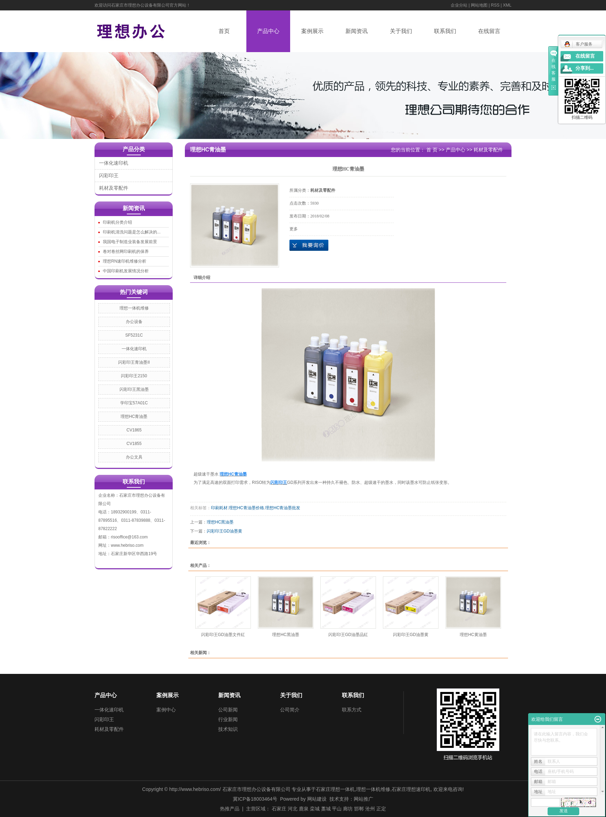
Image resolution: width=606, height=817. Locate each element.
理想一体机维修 (134, 308)
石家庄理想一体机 (335, 789)
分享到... (584, 68)
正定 (381, 808)
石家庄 (279, 808)
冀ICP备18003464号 (255, 799)
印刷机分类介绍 (117, 222)
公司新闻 (228, 709)
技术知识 (228, 729)
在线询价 (308, 245)
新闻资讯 (356, 31)
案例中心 (166, 709)
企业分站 (459, 5)
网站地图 (479, 5)
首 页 (431, 149)
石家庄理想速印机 (411, 789)
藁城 (326, 808)
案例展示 (312, 31)
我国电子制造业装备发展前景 (130, 241)
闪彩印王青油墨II (134, 362)
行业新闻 (228, 719)
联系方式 (351, 709)
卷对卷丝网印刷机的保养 (126, 251)
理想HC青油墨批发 (282, 507)
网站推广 (363, 799)
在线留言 (489, 31)
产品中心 (268, 31)
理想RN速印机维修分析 (124, 261)
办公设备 (134, 321)
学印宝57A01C (134, 403)
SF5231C (134, 335)
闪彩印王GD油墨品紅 (348, 634)
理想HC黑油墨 (220, 522)
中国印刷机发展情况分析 (126, 271)
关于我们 (401, 31)
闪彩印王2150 (134, 375)
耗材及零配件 (113, 188)
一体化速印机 (113, 163)
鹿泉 (304, 808)
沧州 (370, 808)
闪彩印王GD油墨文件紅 (223, 634)
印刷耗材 (219, 507)
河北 (292, 808)
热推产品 (229, 808)
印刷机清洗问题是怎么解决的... (132, 232)
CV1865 (133, 430)
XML (507, 5)
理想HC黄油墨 (473, 634)
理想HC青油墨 (134, 416)
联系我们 (445, 31)
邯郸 (359, 808)
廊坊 (348, 808)
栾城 (315, 808)
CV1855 (133, 443)
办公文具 (134, 457)
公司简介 (290, 709)
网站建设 (317, 799)
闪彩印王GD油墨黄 (224, 531)
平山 (337, 808)
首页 (224, 31)
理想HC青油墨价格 (246, 507)
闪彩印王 (108, 175)
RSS (495, 5)
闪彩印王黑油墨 (134, 389)
